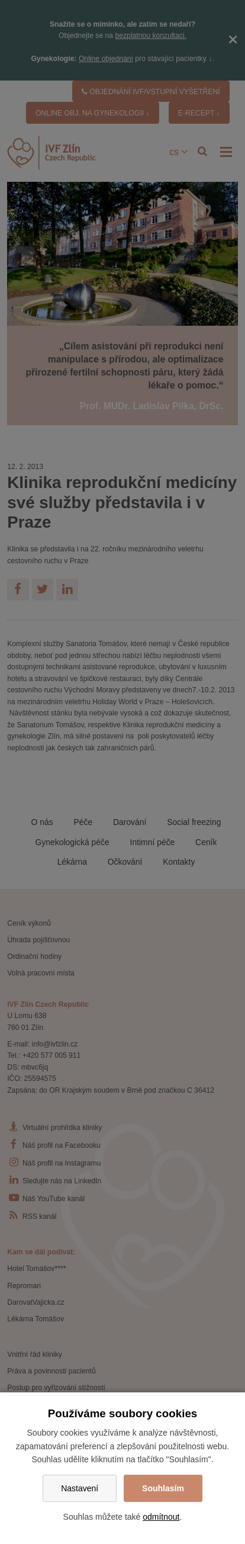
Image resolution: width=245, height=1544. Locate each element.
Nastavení (79, 1488)
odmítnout (161, 1516)
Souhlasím (163, 1488)
